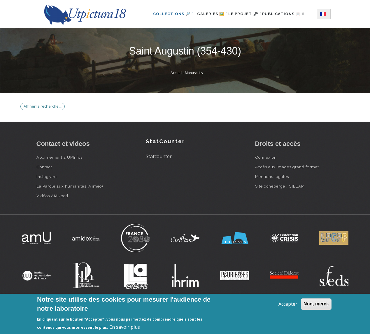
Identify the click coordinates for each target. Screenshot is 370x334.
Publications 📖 (168, 38)
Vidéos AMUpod (52, 218)
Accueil (176, 95)
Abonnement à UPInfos (59, 180)
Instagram (46, 199)
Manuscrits (194, 95)
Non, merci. (316, 303)
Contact (44, 190)
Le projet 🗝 (248, 13)
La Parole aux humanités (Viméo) (69, 209)
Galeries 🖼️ (209, 13)
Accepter (287, 304)
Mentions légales (272, 199)
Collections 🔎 (167, 13)
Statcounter (159, 179)
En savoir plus (124, 327)
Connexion (266, 180)
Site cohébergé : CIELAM (280, 209)
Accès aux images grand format (287, 190)
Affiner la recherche (43, 129)
